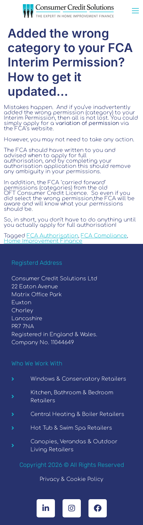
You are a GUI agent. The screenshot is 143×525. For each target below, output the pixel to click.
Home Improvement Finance (43, 241)
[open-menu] (135, 11)
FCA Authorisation (52, 236)
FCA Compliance (104, 236)
